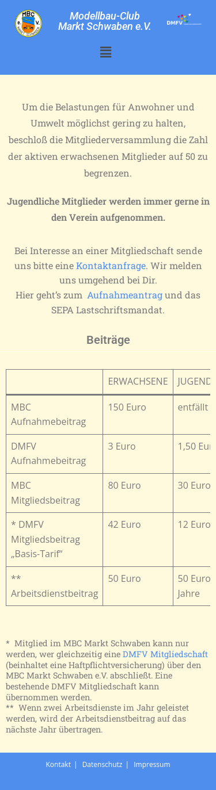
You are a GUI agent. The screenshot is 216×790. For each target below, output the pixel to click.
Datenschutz (102, 764)
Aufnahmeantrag (124, 295)
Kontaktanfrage (111, 265)
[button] (106, 52)
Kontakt (58, 764)
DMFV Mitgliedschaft (165, 654)
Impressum (152, 764)
